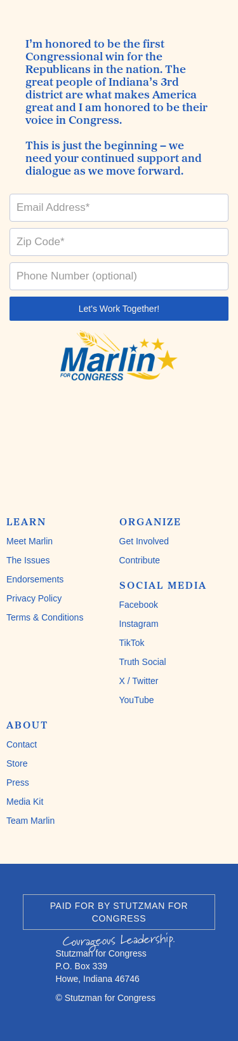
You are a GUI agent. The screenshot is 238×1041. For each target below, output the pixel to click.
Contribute (140, 560)
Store (16, 763)
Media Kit (24, 801)
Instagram (139, 624)
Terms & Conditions (44, 617)
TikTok (132, 643)
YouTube (136, 700)
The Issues (28, 560)
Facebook (138, 605)
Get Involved (144, 541)
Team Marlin (30, 821)
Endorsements (34, 579)
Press (17, 782)
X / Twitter (139, 681)
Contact (21, 744)
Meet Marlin (29, 541)
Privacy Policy (34, 598)
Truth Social (142, 662)
